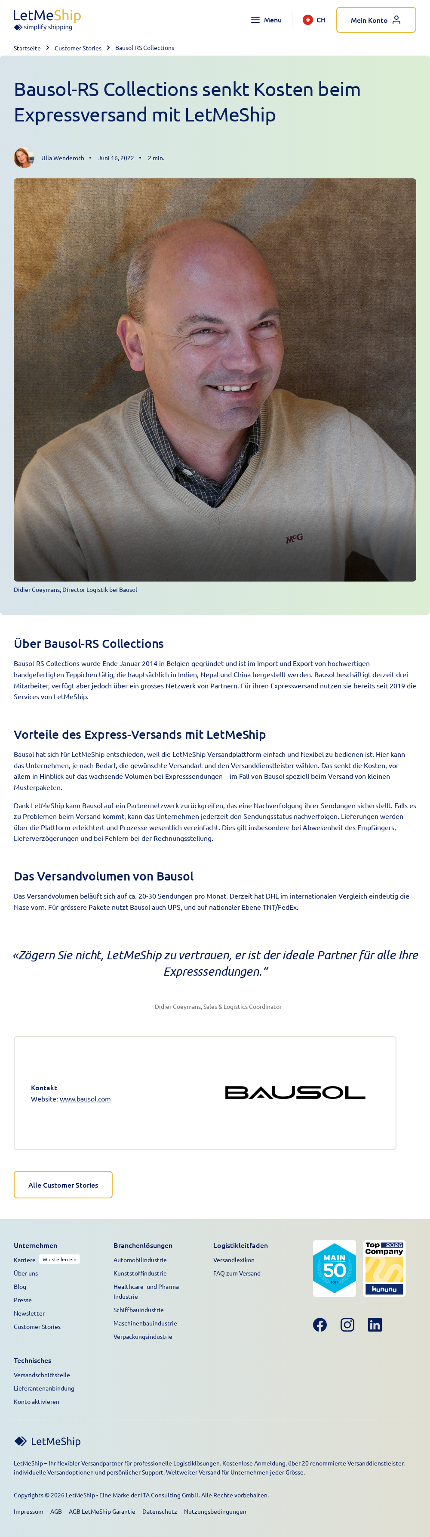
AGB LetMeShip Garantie (102, 1511)
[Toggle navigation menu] (266, 20)
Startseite (27, 48)
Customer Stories (78, 48)
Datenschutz (159, 1511)
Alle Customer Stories (63, 1184)
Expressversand (294, 685)
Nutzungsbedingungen (215, 1511)
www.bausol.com (85, 1098)
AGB (56, 1511)
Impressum (28, 1511)
